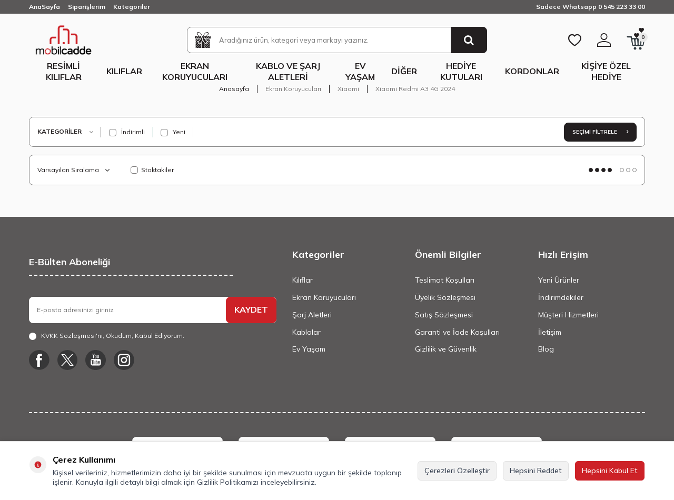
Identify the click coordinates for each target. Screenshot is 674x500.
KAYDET (251, 309)
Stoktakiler (152, 170)
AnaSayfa (44, 7)
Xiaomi (348, 89)
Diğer (404, 71)
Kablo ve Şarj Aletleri (288, 71)
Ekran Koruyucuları (194, 71)
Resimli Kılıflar (64, 71)
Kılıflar (124, 71)
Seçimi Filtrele (600, 131)
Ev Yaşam (360, 71)
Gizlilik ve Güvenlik (446, 349)
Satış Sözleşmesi (444, 314)
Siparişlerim (86, 7)
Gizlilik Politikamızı (228, 482)
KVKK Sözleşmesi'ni (72, 335)
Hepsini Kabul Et (610, 470)
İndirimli (127, 132)
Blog (546, 349)
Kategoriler (131, 7)
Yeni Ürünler (558, 280)
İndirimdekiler (560, 297)
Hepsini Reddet (536, 470)
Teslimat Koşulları (444, 280)
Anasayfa (234, 89)
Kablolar (306, 332)
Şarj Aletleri (312, 314)
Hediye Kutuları (461, 71)
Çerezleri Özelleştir (457, 470)
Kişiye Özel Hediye (606, 71)
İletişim (549, 332)
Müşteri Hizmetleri (568, 314)
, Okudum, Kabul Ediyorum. (106, 336)
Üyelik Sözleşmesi (445, 297)
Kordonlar (532, 71)
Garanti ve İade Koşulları (457, 332)
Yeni (173, 132)
